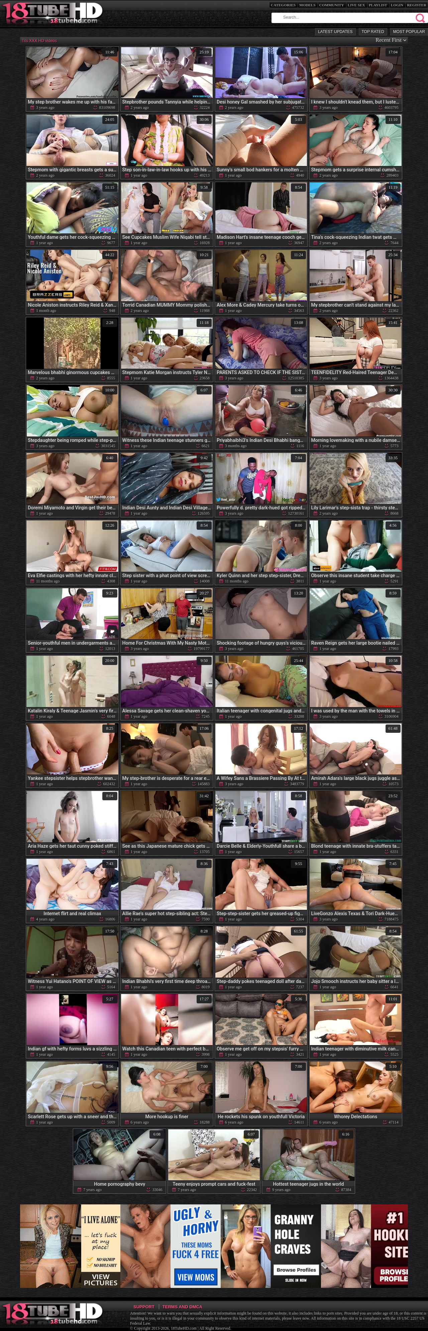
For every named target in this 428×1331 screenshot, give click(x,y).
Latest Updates (335, 31)
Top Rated (373, 31)
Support (143, 1306)
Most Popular (409, 31)
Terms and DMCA (182, 1306)
